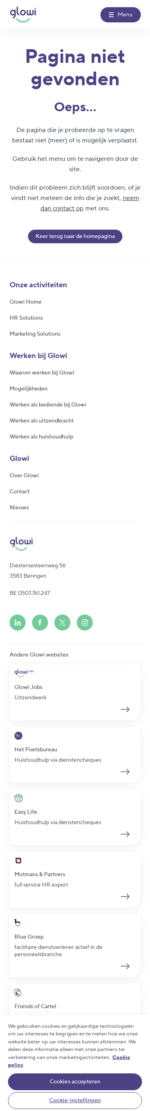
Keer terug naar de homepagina (75, 236)
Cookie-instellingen (75, 1100)
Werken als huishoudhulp (41, 436)
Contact (20, 491)
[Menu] (120, 15)
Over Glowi (24, 475)
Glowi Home (26, 302)
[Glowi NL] (23, 15)
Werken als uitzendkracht (42, 420)
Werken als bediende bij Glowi (48, 404)
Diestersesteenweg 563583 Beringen (38, 571)
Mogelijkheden (29, 388)
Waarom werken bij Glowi (42, 372)
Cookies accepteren (75, 1081)
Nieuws (19, 507)
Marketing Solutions (35, 334)
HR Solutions (26, 318)
